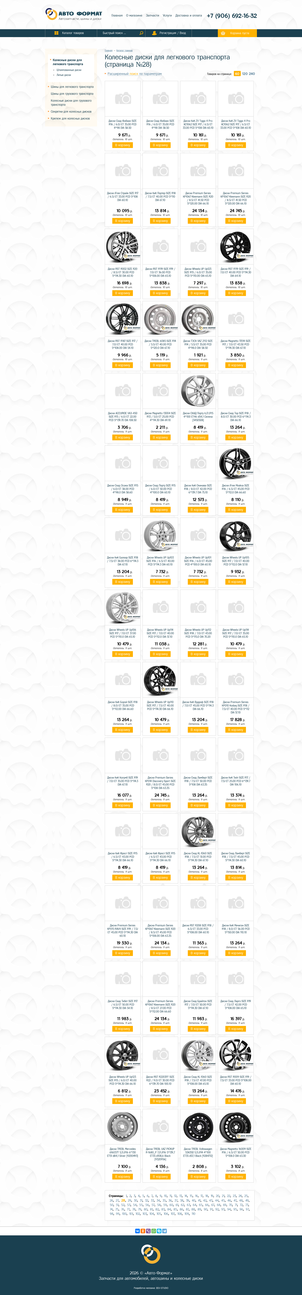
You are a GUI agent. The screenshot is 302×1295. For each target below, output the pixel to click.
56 (147, 1205)
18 (206, 1196)
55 (141, 1205)
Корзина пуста (239, 33)
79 (139, 1209)
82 (157, 1209)
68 (218, 1205)
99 (117, 1213)
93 (223, 1209)
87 (187, 1209)
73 (246, 1205)
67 (212, 1205)
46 (229, 1200)
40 (193, 1200)
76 (122, 1209)
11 (170, 1196)
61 (177, 1205)
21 (223, 1196)
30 (135, 1200)
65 (200, 1205)
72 (241, 1205)
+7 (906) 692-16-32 (232, 16)
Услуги (167, 15)
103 (145, 1213)
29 (129, 1200)
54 (135, 1205)
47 (235, 1200)
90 (205, 1209)
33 (152, 1200)
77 (128, 1209)
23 (234, 1196)
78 (133, 1209)
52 (122, 1205)
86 (181, 1209)
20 (217, 1196)
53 (128, 1205)
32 (146, 1200)
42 (204, 1200)
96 (241, 1209)
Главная (117, 15)
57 (153, 1205)
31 (141, 1200)
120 (245, 74)
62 (182, 1205)
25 (246, 1196)
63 (188, 1205)
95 (235, 1209)
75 (116, 1209)
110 (193, 1213)
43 (210, 1200)
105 (159, 1213)
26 (111, 1200)
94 (229, 1209)
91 (211, 1209)
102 (138, 1213)
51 (117, 1205)
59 (165, 1205)
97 (247, 1209)
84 (169, 1209)
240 (252, 74)
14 (186, 1196)
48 (241, 1200)
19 (212, 1196)
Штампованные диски (69, 70)
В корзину (122, 145)
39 (187, 1200)
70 (230, 1205)
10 (165, 1196)
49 (247, 1200)
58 (159, 1205)
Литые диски (64, 75)
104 (151, 1213)
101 (131, 1213)
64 (194, 1205)
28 (123, 1200)
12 (175, 1196)
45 (223, 1200)
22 (228, 1196)
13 (180, 1196)
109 (187, 1213)
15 (191, 1196)
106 (166, 1213)
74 (111, 1209)
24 (240, 1196)
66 (207, 1205)
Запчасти (152, 15)
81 (151, 1209)
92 (217, 1209)
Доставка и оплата (188, 15)
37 (175, 1200)
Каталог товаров (124, 50)
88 (193, 1209)
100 (124, 1213)
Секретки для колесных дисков (71, 111)
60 (237, 74)
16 (196, 1196)
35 (164, 1200)
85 (175, 1209)
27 (117, 1200)
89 (199, 1209)
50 (111, 1205)
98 (111, 1213)
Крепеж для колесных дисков (70, 118)
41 (199, 1200)
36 (170, 1200)
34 (158, 1200)
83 (163, 1209)
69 (224, 1205)
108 (179, 1213)
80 (145, 1209)
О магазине (134, 15)
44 (217, 1200)
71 (236, 1205)
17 (201, 1196)
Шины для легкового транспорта (72, 86)
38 (181, 1200)
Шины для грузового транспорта (72, 93)
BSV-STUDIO (162, 1288)
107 (173, 1213)
